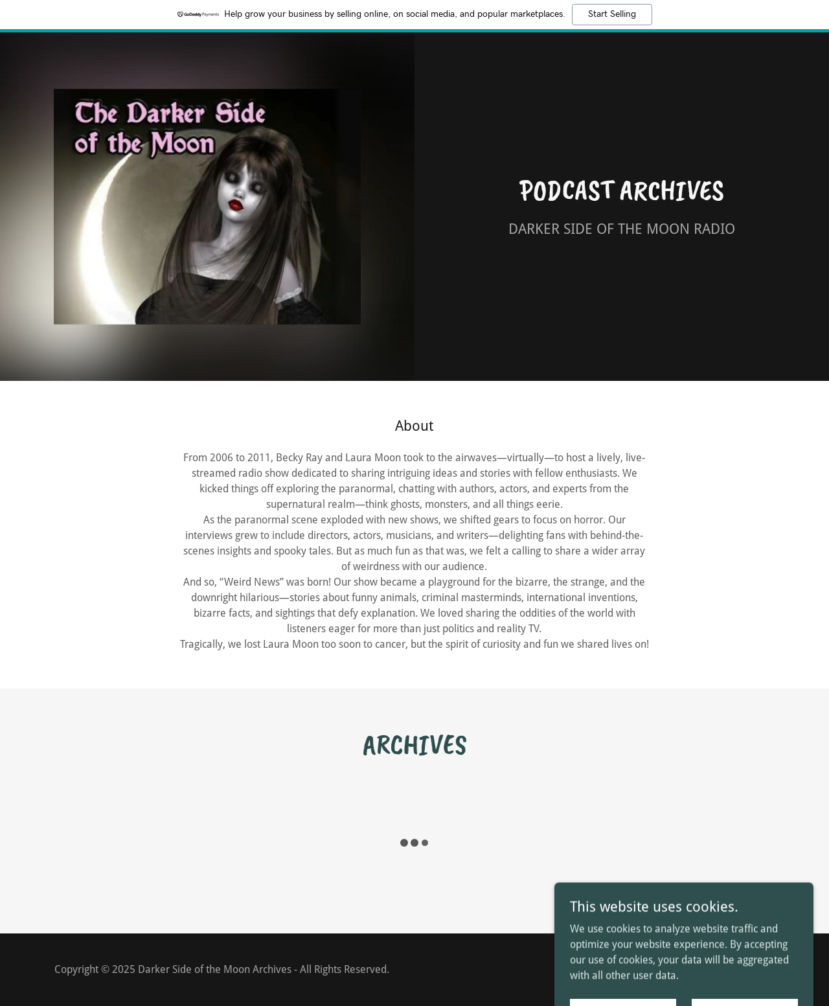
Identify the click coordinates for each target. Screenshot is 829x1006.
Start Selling (612, 14)
